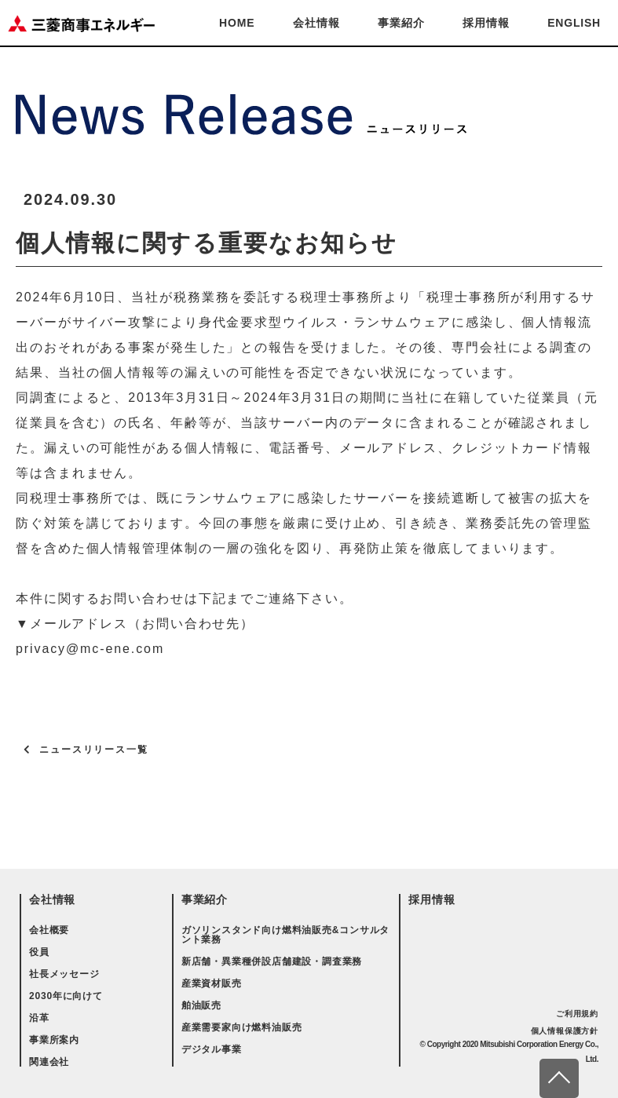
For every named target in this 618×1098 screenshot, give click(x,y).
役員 (39, 952)
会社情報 (316, 22)
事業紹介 (401, 22)
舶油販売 (201, 1005)
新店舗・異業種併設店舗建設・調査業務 (271, 961)
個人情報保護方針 (564, 1031)
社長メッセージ (64, 974)
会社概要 (49, 930)
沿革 (39, 1017)
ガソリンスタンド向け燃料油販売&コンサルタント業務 (285, 935)
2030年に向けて (66, 995)
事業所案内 (54, 1039)
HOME (236, 22)
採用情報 (486, 22)
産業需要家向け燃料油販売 (241, 1027)
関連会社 (49, 1061)
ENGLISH (574, 22)
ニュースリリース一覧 (93, 749)
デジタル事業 (211, 1049)
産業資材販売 (211, 983)
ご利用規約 (577, 1013)
